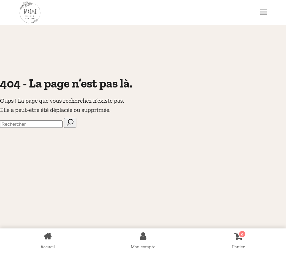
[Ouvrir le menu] (263, 12)
